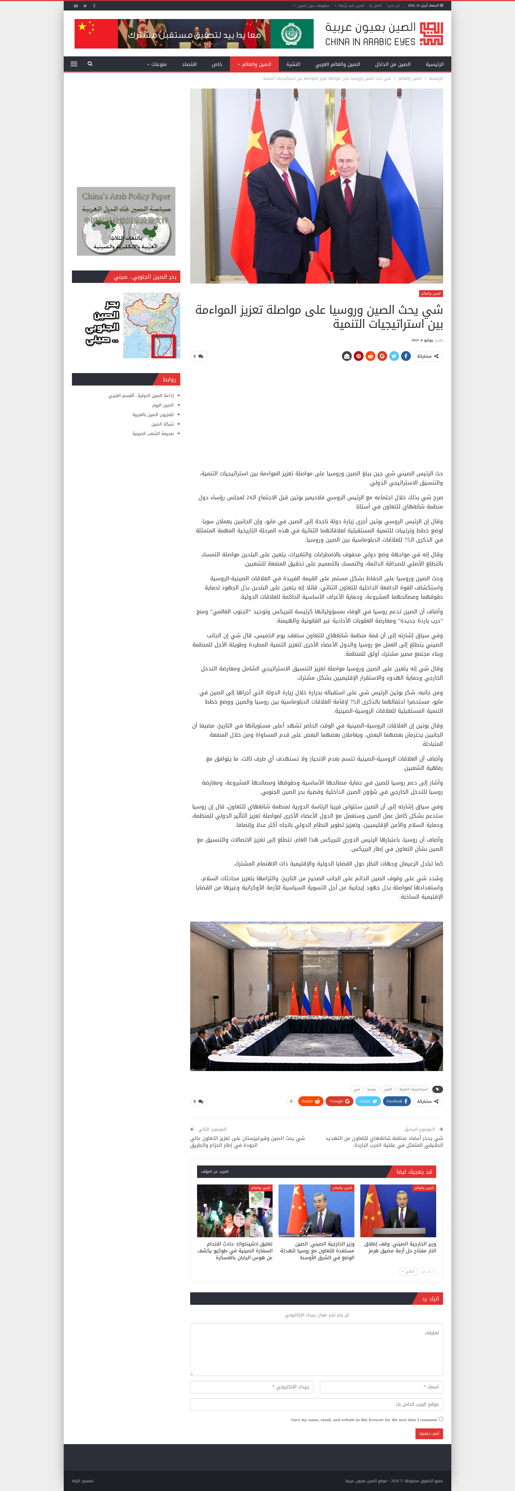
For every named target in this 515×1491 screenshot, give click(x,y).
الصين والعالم (256, 64)
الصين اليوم (163, 405)
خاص (217, 64)
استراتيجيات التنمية (413, 1089)
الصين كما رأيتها (351, 5)
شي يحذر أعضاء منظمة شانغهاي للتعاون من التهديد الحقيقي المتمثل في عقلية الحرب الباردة (384, 1142)
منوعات (159, 64)
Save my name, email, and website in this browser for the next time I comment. (363, 1419)
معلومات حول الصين (313, 5)
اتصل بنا (375, 5)
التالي (408, 1271)
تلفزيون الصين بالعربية (153, 414)
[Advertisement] (316, 413)
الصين (388, 1089)
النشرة (293, 64)
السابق (427, 1271)
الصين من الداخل (393, 64)
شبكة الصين (162, 424)
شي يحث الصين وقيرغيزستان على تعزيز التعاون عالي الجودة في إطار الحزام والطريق (247, 1142)
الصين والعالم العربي (337, 64)
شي (357, 1089)
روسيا (372, 1089)
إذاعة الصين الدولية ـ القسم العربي (141, 395)
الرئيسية (435, 64)
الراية (76, 1480)
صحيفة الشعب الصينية (153, 433)
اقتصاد (189, 64)
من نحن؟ (393, 5)
